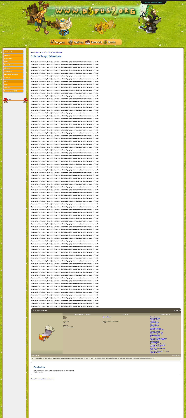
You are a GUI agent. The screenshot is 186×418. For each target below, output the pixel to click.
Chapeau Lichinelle (155, 346)
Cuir (45, 52)
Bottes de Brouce (155, 341)
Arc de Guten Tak (155, 318)
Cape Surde (153, 349)
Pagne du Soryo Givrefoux (157, 339)
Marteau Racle (154, 325)
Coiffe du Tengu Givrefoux (157, 345)
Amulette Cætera (155, 331)
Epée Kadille (154, 324)
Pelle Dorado (154, 327)
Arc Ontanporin (154, 317)
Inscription (154, 2)
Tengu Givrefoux (107, 317)
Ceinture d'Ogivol (155, 337)
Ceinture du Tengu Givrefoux (158, 338)
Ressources (39, 52)
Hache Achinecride (155, 328)
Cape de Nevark (155, 352)
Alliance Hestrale (155, 335)
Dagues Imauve (154, 322)
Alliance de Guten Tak (156, 334)
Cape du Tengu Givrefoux (157, 348)
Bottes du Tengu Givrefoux (157, 344)
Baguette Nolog (154, 319)
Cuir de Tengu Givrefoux (55, 52)
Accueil (33, 52)
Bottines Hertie (154, 342)
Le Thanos (153, 321)
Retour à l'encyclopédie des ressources (42, 379)
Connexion (147, 2)
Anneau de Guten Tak (156, 332)
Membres (160, 2)
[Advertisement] (74, 386)
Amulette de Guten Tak (156, 329)
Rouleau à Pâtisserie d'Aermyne (159, 351)
